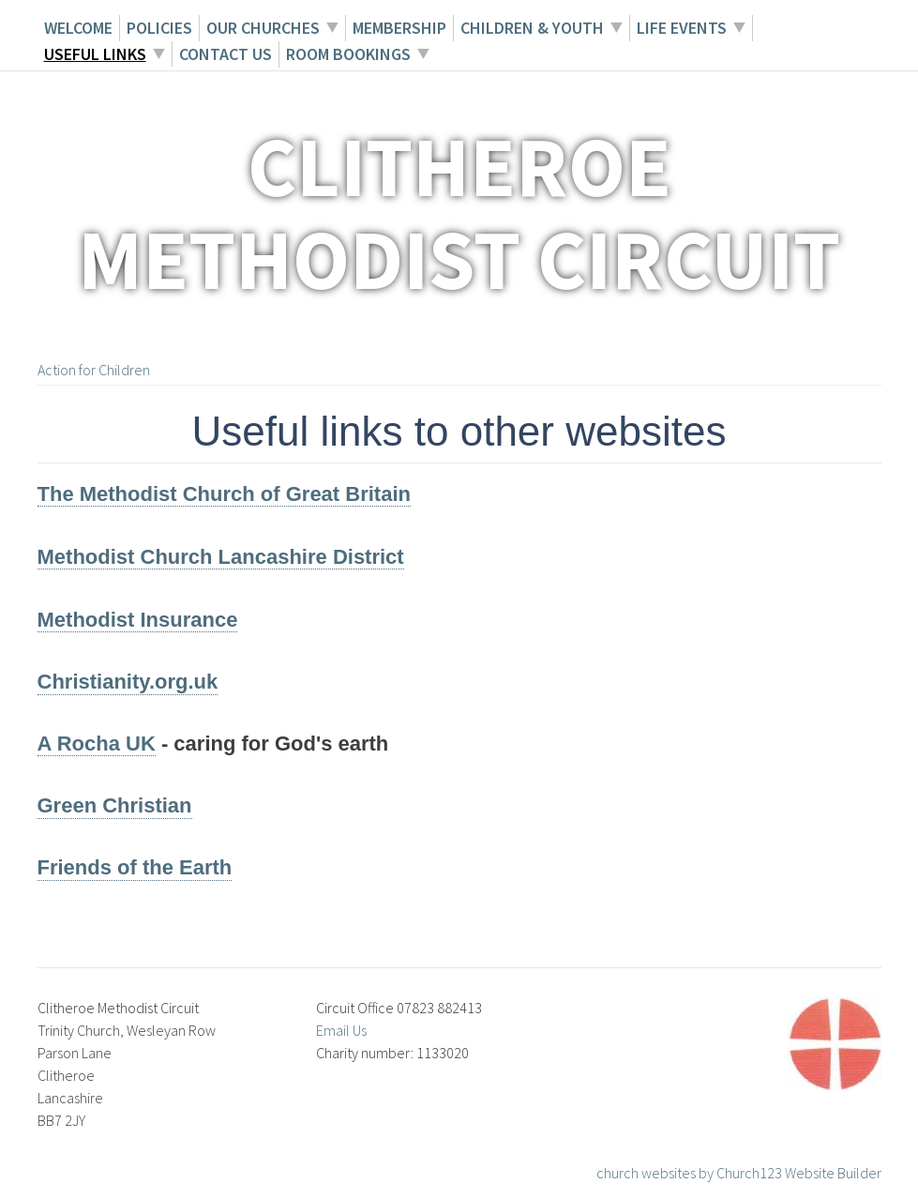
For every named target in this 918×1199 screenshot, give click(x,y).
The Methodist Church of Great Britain (224, 494)
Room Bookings (348, 54)
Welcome (78, 27)
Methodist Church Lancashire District (221, 557)
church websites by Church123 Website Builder (738, 1172)
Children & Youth (532, 27)
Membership (399, 27)
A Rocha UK (97, 743)
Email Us (341, 1030)
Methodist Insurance (138, 619)
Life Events (682, 27)
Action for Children (94, 369)
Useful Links (95, 54)
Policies (159, 27)
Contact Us (225, 54)
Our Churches (263, 27)
